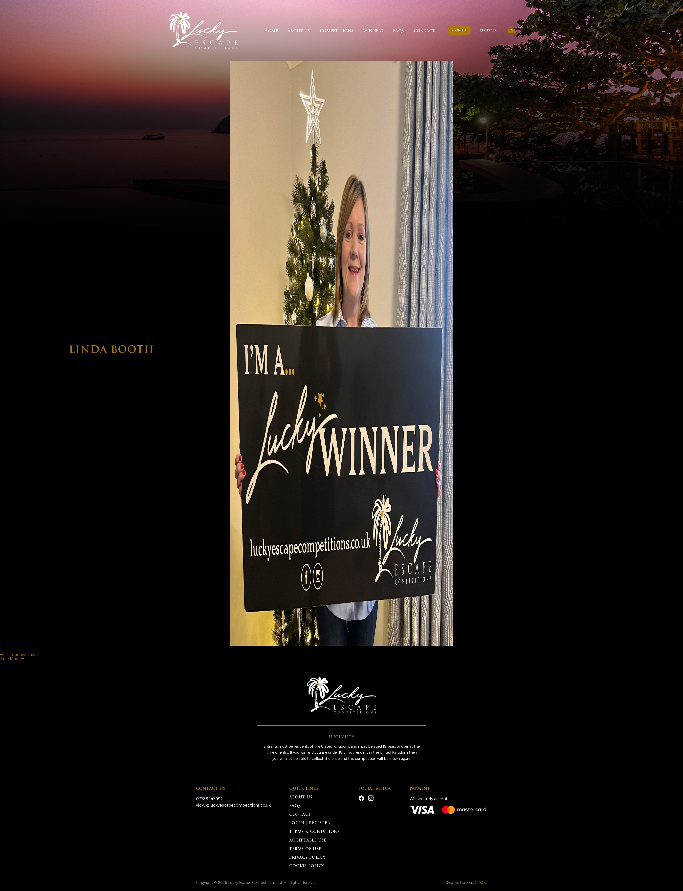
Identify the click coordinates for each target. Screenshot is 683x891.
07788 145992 (209, 798)
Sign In (459, 30)
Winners (373, 31)
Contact (424, 31)
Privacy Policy (307, 858)
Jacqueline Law (20, 654)
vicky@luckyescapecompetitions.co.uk (233, 805)
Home (271, 31)
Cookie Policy (306, 866)
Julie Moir (9, 658)
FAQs (398, 31)
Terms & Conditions (314, 832)
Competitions (336, 31)
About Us (299, 31)
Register (488, 30)
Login (296, 823)
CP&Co (480, 882)
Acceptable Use (307, 840)
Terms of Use (305, 849)
